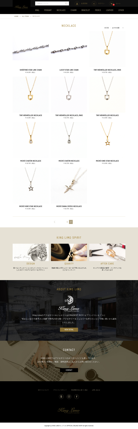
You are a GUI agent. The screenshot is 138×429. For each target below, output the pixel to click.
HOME (16, 16)
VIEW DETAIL (69, 330)
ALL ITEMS (25, 16)
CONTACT (69, 370)
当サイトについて (43, 390)
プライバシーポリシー (60, 390)
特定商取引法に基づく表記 (79, 390)
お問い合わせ (96, 390)
